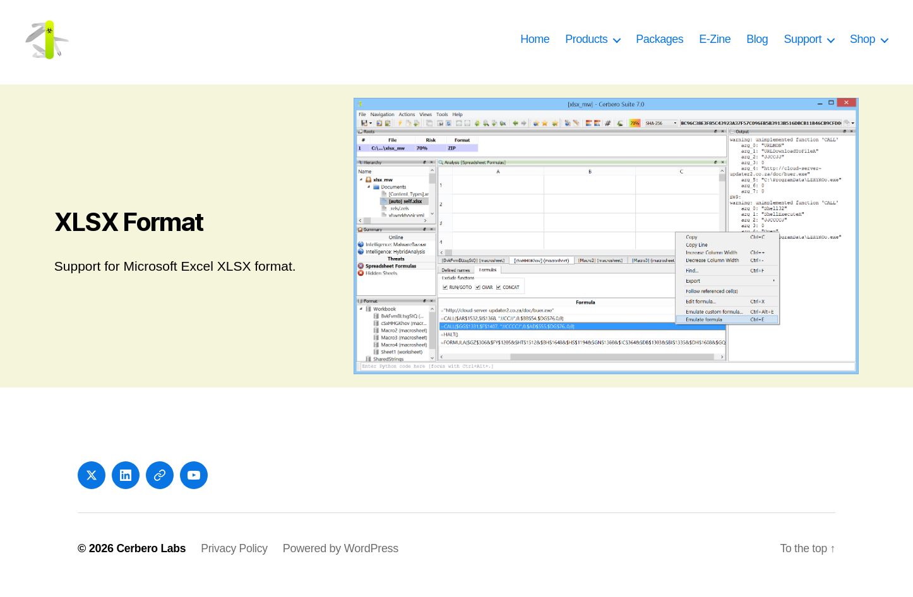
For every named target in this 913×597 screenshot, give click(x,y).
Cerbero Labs (152, 561)
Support (802, 45)
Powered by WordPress (344, 561)
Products (586, 45)
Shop (862, 45)
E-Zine (715, 45)
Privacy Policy (237, 561)
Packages (659, 45)
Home (534, 45)
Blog (757, 45)
